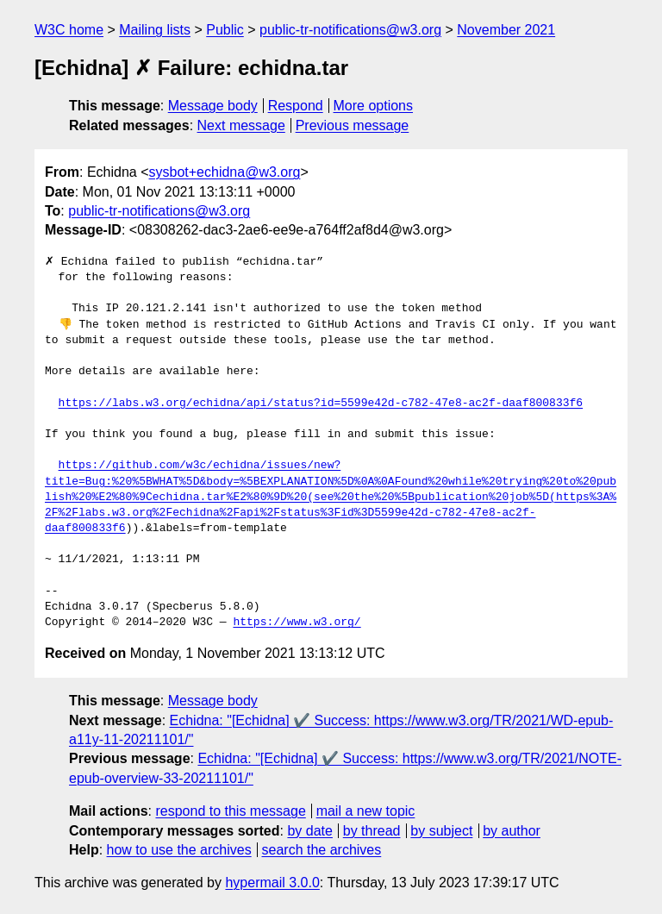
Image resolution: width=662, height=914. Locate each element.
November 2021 (506, 29)
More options (374, 105)
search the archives (322, 849)
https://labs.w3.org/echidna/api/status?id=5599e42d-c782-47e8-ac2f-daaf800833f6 (321, 403)
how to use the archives (179, 849)
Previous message (352, 125)
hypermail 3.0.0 (272, 882)
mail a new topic (365, 811)
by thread (372, 830)
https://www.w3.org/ (296, 622)
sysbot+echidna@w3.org (225, 172)
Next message (241, 125)
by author (511, 830)
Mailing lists (154, 29)
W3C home (68, 29)
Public (225, 29)
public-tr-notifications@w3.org (350, 29)
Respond (295, 105)
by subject (441, 830)
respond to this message (230, 811)
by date (309, 830)
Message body (213, 105)
